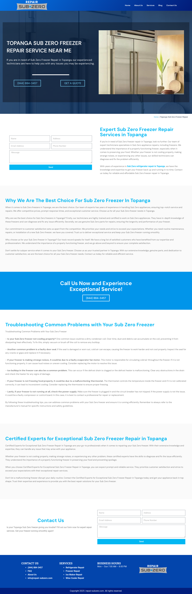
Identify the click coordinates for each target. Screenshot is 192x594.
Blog (160, 5)
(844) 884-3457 (35, 567)
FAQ (30, 571)
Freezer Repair (73, 571)
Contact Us (171, 5)
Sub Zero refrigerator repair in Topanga (146, 166)
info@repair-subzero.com (40, 578)
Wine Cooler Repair (75, 578)
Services (150, 5)
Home (127, 5)
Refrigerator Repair (75, 567)
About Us (138, 5)
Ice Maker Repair (74, 574)
